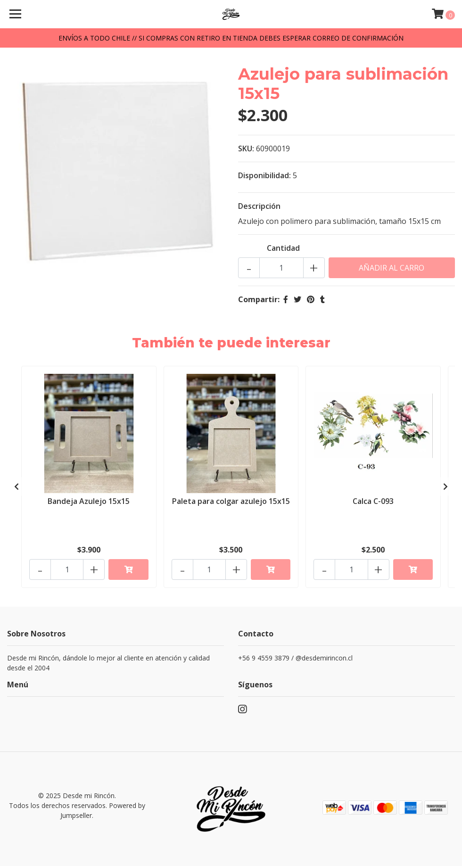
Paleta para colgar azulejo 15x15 (231, 501)
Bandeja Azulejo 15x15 (89, 501)
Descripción (259, 206)
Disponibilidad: (264, 175)
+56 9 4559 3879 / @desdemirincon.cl (295, 657)
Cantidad (283, 248)
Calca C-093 (373, 501)
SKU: (246, 148)
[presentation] (16, 486)
